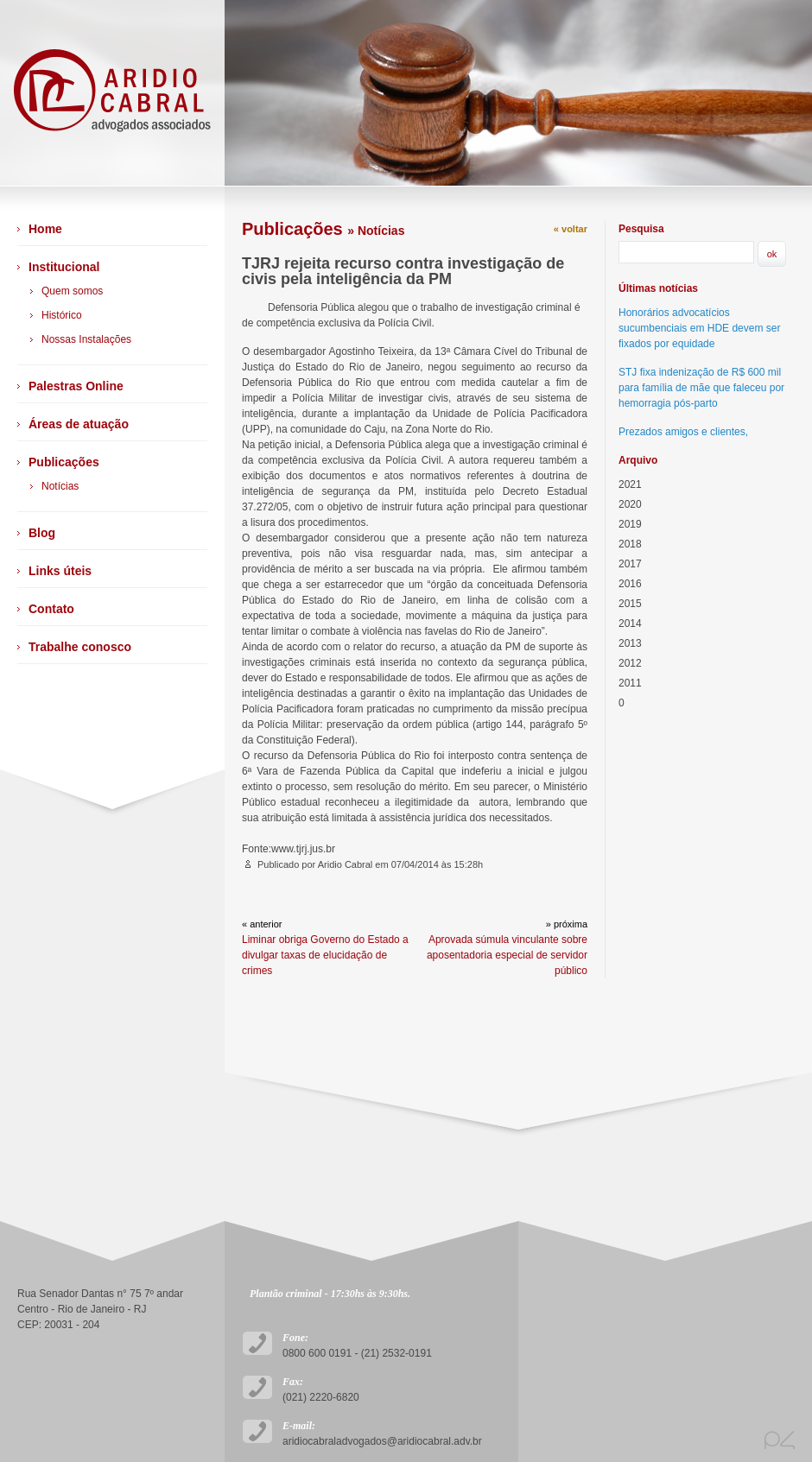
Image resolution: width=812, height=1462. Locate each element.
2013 (630, 643)
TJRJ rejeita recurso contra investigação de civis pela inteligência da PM (403, 271)
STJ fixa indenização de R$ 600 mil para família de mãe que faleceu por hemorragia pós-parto (701, 387)
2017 (630, 564)
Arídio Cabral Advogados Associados (112, 93)
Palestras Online (76, 386)
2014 (630, 623)
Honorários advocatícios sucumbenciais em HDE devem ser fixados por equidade (699, 328)
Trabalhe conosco (80, 647)
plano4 (779, 1440)
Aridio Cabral (347, 864)
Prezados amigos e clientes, (683, 432)
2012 (630, 663)
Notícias (60, 486)
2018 (630, 544)
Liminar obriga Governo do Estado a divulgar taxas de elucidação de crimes (325, 955)
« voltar (570, 229)
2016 (630, 584)
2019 (630, 524)
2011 (630, 683)
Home (45, 229)
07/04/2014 (415, 864)
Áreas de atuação (79, 424)
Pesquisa (641, 229)
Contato (51, 609)
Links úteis (60, 571)
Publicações (64, 462)
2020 (630, 504)
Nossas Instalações (86, 339)
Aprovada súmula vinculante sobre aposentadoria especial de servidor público (507, 955)
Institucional (64, 267)
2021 (630, 484)
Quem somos (72, 291)
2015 (630, 604)
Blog (42, 533)
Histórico (61, 315)
